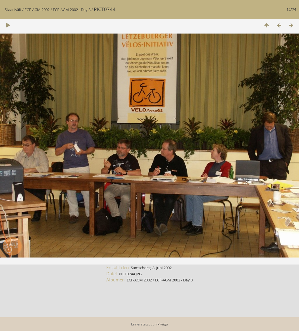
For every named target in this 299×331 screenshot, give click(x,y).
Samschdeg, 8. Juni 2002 (151, 267)
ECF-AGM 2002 (37, 9)
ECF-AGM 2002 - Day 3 (72, 9)
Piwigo (162, 324)
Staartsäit (13, 9)
